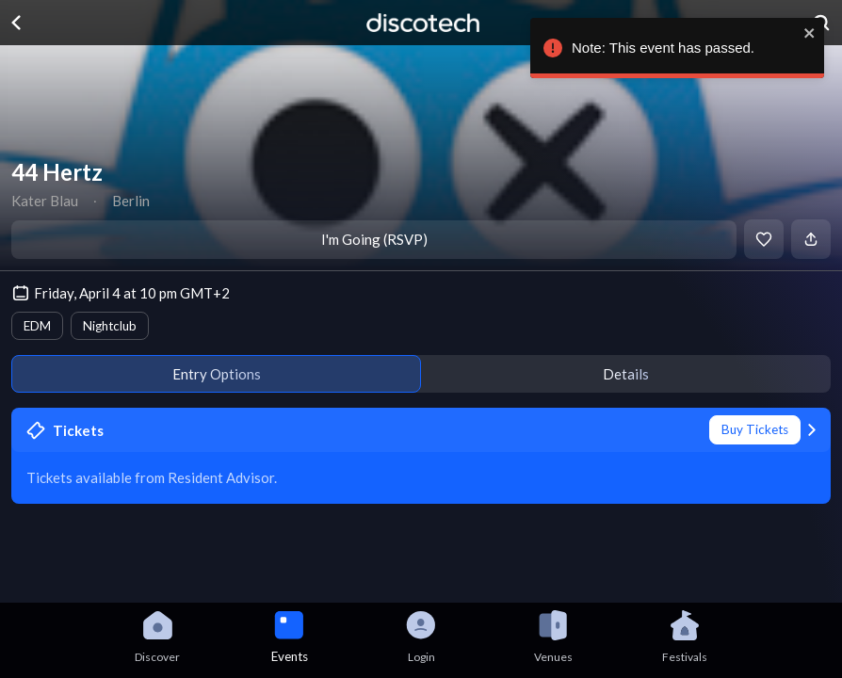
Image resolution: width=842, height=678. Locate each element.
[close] (813, 32)
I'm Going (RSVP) (374, 239)
